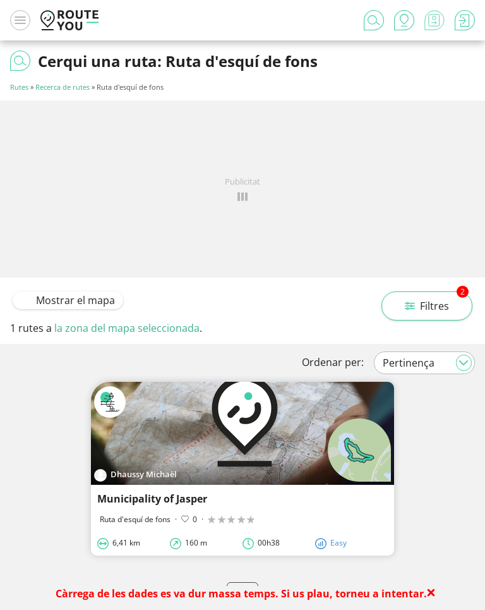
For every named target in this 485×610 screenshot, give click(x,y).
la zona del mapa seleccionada (127, 328)
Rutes (19, 87)
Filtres (437, 302)
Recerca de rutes (62, 87)
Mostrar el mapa (68, 300)
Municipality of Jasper (152, 499)
